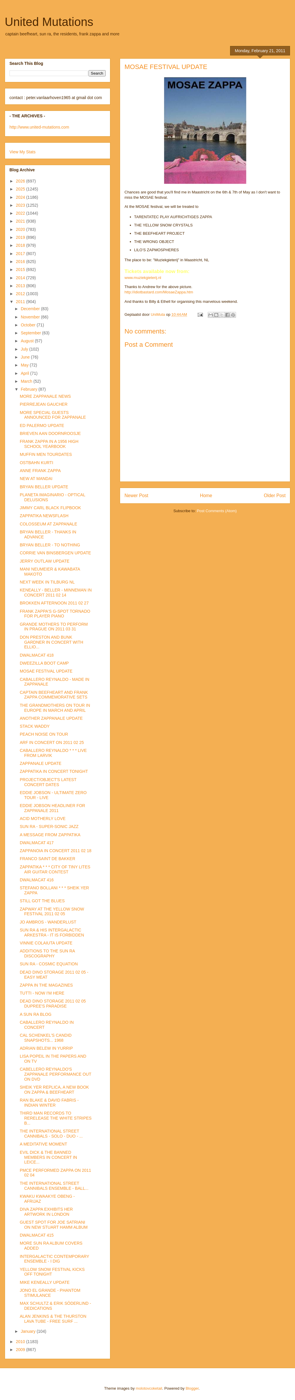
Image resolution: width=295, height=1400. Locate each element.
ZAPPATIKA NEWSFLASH (44, 515)
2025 (21, 189)
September (31, 333)
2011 (21, 301)
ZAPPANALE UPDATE (40, 763)
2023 (21, 205)
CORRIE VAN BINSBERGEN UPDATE (55, 553)
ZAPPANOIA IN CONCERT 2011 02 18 (55, 850)
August (28, 341)
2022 (21, 213)
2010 (21, 1341)
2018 (21, 245)
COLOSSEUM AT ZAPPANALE (48, 524)
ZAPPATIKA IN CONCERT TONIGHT (54, 771)
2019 (21, 237)
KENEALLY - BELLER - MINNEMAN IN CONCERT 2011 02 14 (56, 592)
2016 (21, 261)
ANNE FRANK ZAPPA (40, 470)
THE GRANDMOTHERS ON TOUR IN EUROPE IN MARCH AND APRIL (55, 708)
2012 (21, 293)
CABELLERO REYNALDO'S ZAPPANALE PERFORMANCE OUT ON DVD (55, 1074)
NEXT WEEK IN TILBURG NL (47, 582)
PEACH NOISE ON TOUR (44, 734)
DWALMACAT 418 (37, 655)
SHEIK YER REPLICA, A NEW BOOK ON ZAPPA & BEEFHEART (54, 1090)
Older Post (275, 495)
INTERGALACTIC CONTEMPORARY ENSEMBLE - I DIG (54, 1259)
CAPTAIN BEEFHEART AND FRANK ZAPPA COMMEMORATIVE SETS (54, 695)
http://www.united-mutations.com (39, 127)
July (25, 349)
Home (206, 495)
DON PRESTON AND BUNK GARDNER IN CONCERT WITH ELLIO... (51, 642)
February (29, 389)
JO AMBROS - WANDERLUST (48, 922)
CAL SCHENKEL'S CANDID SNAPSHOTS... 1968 (46, 1038)
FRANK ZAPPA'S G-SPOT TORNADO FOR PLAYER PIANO (55, 614)
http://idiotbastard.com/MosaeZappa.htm (158, 292)
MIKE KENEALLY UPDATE (45, 1282)
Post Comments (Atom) (217, 511)
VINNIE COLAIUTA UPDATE (46, 943)
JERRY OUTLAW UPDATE (44, 561)
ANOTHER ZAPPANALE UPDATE (51, 718)
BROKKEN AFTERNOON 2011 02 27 (54, 603)
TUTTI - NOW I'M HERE (42, 993)
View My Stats (22, 151)
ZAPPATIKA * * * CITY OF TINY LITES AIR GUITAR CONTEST (55, 869)
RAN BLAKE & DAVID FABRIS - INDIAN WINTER (49, 1102)
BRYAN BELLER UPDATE (44, 486)
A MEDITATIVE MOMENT (43, 1144)
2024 (21, 197)
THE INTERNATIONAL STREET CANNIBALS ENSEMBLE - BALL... (54, 1186)
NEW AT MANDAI (36, 478)
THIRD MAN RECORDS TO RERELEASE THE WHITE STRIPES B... (55, 1118)
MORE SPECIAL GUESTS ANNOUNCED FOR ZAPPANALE (53, 415)
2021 (21, 221)
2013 (21, 285)
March (27, 381)
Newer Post (136, 495)
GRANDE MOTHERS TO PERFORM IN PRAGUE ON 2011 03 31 (54, 627)
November (31, 317)
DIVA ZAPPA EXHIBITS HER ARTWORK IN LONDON (46, 1212)
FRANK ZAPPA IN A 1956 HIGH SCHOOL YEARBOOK (49, 444)
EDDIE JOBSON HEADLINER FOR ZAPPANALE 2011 (52, 808)
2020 (21, 229)
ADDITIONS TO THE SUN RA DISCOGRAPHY (47, 953)
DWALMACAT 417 (37, 842)
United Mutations (49, 21)
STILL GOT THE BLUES (42, 900)
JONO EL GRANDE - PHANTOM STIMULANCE (50, 1293)
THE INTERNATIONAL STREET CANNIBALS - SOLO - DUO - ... (51, 1133)
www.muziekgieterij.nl (142, 277)
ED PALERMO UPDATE (42, 425)
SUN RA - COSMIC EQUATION (49, 964)
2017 (21, 253)
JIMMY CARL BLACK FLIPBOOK (50, 507)
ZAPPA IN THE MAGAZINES (46, 985)
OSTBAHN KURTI (36, 462)
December (31, 308)
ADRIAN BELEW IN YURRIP (46, 1048)
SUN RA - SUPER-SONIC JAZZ (49, 826)
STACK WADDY (35, 726)
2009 (21, 1349)
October (29, 325)
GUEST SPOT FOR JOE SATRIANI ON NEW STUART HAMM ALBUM (54, 1225)
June (26, 357)
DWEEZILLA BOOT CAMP (44, 663)
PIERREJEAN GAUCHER (44, 404)
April (25, 373)
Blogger (192, 1388)
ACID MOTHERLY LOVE (42, 818)
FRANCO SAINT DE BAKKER (47, 858)
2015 (21, 269)
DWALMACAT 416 (37, 880)
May (25, 365)
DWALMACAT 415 (37, 1235)
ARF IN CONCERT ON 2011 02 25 (52, 742)
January (29, 1331)
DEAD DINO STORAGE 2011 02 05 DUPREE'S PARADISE (53, 1003)
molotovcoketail (149, 1388)
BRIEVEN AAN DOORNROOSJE (50, 433)
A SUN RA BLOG (35, 1014)
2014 (21, 277)
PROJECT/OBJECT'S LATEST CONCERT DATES (48, 782)
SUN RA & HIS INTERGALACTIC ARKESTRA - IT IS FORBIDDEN (52, 932)
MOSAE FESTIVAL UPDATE (46, 671)
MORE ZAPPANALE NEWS (45, 396)
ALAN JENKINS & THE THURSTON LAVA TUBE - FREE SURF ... (53, 1319)
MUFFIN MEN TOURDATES (46, 454)
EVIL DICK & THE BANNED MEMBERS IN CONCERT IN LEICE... (48, 1157)
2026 (21, 181)
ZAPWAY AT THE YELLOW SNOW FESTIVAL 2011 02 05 (52, 911)
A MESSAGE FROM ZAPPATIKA (50, 834)
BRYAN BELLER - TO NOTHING (50, 545)
